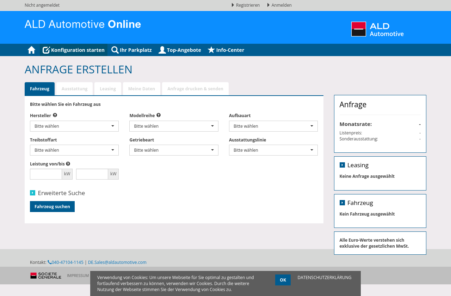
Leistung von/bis (47, 164)
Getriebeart (141, 140)
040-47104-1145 (66, 281)
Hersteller (40, 116)
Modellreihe (142, 116)
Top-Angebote (180, 50)
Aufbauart (240, 116)
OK (283, 280)
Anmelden (279, 5)
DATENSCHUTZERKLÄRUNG (324, 277)
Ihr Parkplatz (131, 50)
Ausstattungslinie (247, 140)
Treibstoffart (43, 140)
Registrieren (246, 5)
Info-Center (226, 50)
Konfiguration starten (74, 50)
